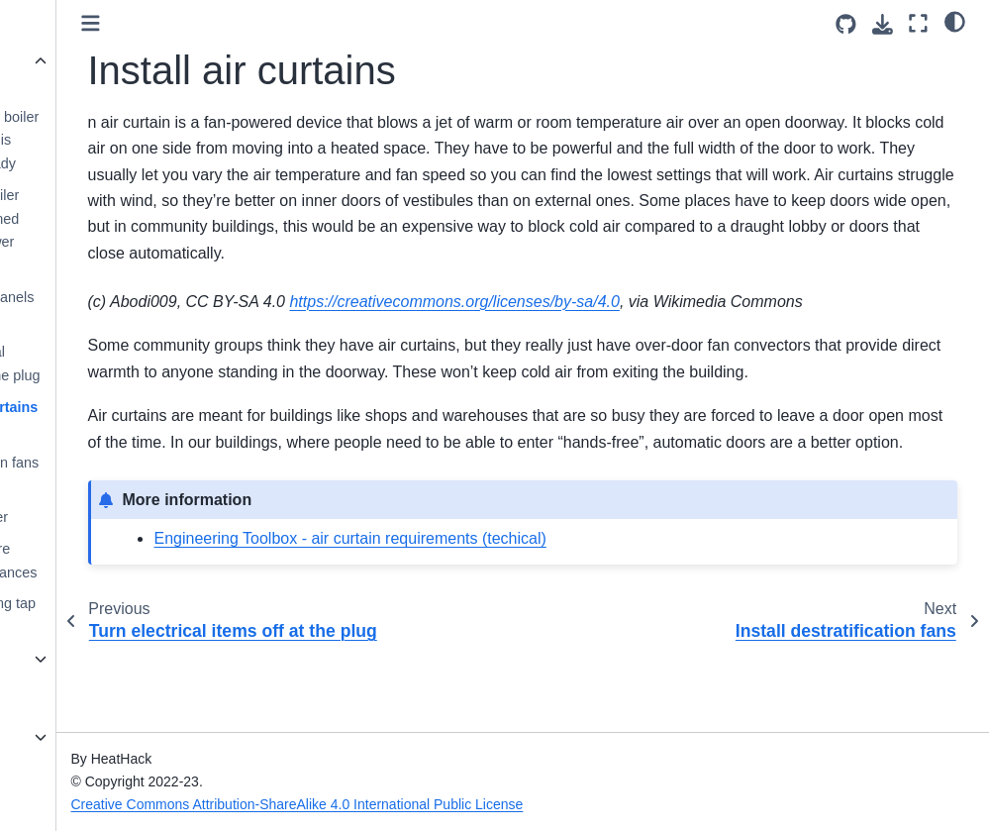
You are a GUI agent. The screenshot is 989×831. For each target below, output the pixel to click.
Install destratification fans (118, 450)
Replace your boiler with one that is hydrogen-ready (118, 140)
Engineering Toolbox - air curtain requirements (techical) (492, 616)
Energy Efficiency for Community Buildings (81, 682)
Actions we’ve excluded (89, 73)
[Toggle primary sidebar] (232, 23)
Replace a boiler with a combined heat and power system (108, 230)
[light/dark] (955, 21)
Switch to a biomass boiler (103, 505)
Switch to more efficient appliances (117, 560)
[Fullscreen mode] (918, 23)
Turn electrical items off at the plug (119, 363)
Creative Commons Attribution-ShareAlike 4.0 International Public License (439, 804)
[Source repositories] (846, 24)
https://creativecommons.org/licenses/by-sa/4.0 (596, 327)
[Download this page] (882, 24)
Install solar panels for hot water (116, 309)
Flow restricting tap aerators (117, 615)
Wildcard (69, 30)
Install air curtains (118, 407)
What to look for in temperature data (83, 749)
